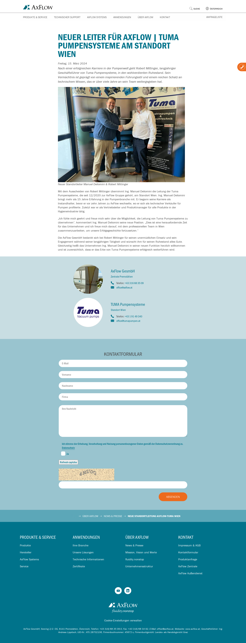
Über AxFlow (145, 17)
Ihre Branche (80, 545)
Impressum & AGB (189, 545)
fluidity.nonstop (134, 559)
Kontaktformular (188, 552)
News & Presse (134, 545)
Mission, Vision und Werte (141, 552)
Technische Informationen (88, 559)
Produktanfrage (187, 559)
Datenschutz (68, 448)
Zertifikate (79, 566)
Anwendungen (122, 17)
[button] (216, 6)
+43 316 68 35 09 (134, 283)
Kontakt (165, 17)
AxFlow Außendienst (190, 573)
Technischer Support (67, 17)
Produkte (25, 545)
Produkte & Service (35, 17)
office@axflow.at (124, 287)
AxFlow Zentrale (187, 566)
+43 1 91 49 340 (133, 316)
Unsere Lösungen (83, 552)
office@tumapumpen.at (128, 321)
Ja (65, 453)
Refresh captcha (68, 462)
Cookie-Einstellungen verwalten (123, 620)
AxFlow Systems (97, 17)
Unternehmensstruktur (139, 566)
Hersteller (25, 552)
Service (24, 566)
